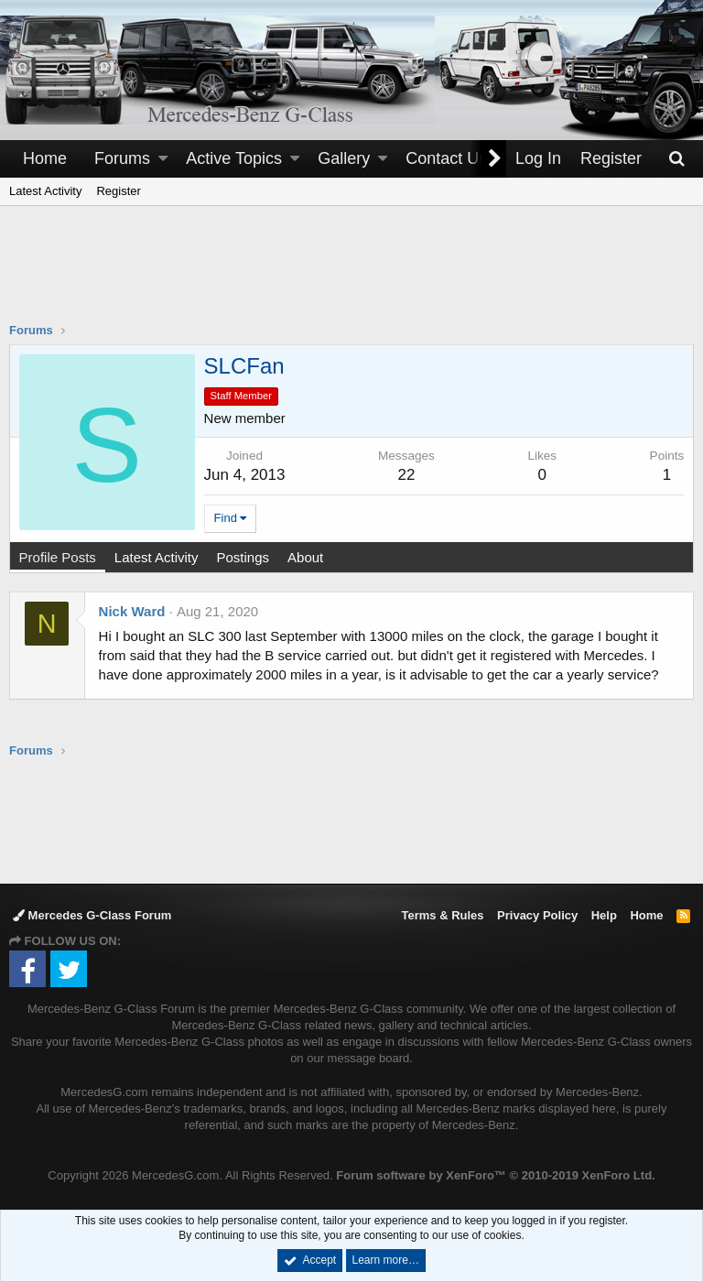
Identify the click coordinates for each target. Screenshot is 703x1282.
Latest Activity (45, 191)
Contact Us (446, 158)
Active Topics (234, 158)
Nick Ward (132, 611)
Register (118, 191)
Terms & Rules (442, 915)
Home (45, 158)
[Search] (676, 159)
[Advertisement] (351, 275)
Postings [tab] (243, 557)
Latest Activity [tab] (156, 557)
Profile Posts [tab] (57, 557)
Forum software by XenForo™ (495, 1175)
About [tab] (305, 557)
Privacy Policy (537, 915)
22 (407, 474)
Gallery (344, 158)
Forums (122, 158)
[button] (163, 159)
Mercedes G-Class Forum (92, 915)
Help (604, 915)
